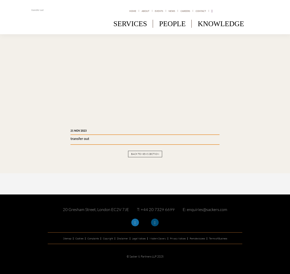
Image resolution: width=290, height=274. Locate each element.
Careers (185, 11)
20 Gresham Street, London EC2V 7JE (96, 209)
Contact (201, 11)
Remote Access (197, 238)
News (172, 11)
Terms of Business (218, 238)
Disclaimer (122, 238)
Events (159, 11)
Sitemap (67, 238)
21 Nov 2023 (78, 130)
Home (132, 11)
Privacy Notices (178, 238)
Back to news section (145, 153)
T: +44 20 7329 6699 (156, 209)
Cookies (79, 238)
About (145, 11)
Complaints (93, 238)
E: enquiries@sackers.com (205, 209)
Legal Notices (139, 238)
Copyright (108, 238)
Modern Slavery (158, 238)
